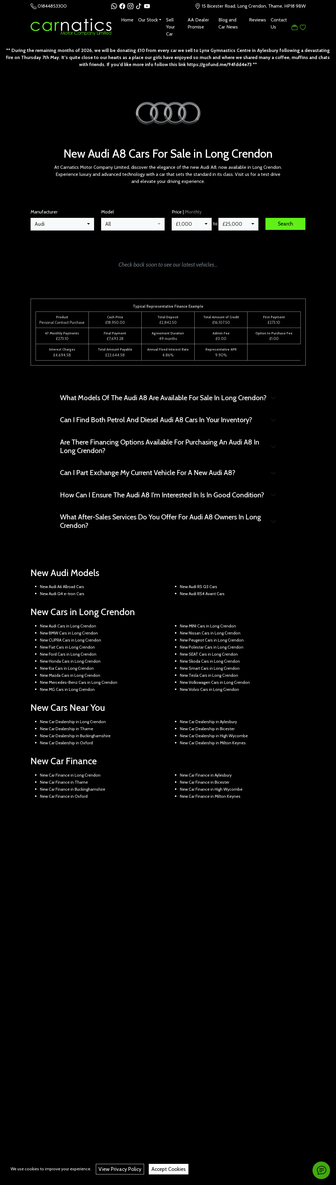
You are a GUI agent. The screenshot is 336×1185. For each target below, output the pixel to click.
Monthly (193, 212)
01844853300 (52, 6)
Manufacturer (44, 212)
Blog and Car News (228, 23)
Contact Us (279, 23)
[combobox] (62, 224)
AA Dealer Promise (198, 23)
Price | (187, 212)
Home (127, 20)
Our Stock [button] (148, 20)
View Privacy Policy (119, 1169)
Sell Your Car (170, 27)
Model (107, 212)
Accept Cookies (168, 1169)
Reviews (257, 20)
